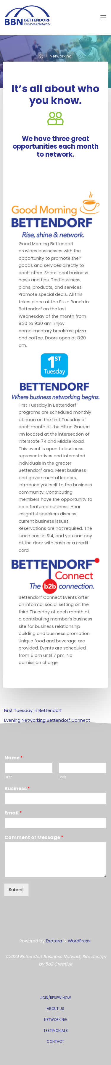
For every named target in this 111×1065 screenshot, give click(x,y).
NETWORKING (55, 1019)
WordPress (79, 941)
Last (62, 777)
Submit (16, 890)
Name (13, 758)
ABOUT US (55, 1008)
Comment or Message (33, 838)
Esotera (53, 941)
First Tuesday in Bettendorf (33, 710)
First (8, 777)
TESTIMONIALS (56, 1030)
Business (17, 789)
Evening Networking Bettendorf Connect (47, 720)
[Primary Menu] (103, 17)
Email (13, 813)
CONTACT (55, 1041)
